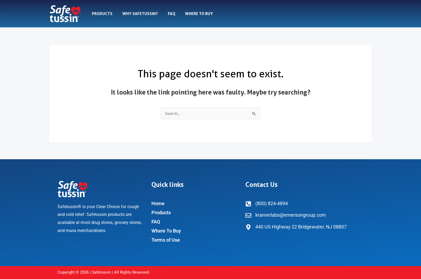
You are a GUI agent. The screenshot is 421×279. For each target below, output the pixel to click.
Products (101, 13)
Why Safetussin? (137, 13)
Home (158, 203)
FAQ (167, 13)
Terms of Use (165, 240)
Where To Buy (193, 13)
